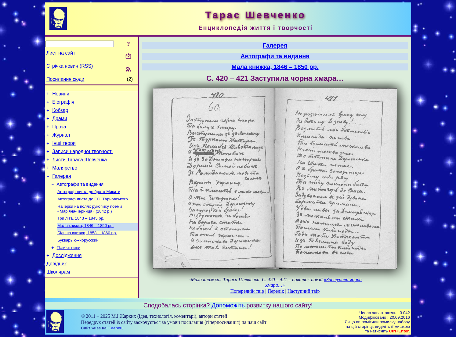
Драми (59, 122)
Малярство (64, 177)
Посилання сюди (65, 79)
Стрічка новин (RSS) (69, 66)
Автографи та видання (80, 195)
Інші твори (64, 149)
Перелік (276, 291)
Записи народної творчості (82, 158)
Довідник (56, 281)
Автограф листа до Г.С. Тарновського (92, 211)
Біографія (63, 103)
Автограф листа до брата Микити (88, 203)
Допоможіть (228, 305)
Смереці (116, 328)
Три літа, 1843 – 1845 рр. (80, 231)
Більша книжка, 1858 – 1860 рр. (87, 247)
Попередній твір (247, 291)
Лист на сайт (60, 53)
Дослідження (66, 272)
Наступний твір (304, 291)
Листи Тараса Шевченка (79, 167)
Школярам (58, 290)
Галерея (61, 186)
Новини (60, 94)
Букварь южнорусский (78, 255)
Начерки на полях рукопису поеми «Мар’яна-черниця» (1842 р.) (89, 221)
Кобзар (60, 113)
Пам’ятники (69, 263)
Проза (59, 131)
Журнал (61, 140)
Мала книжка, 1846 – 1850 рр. (85, 239)
